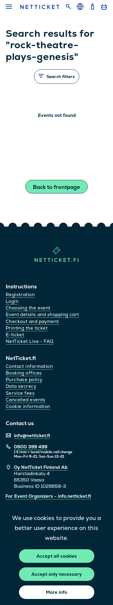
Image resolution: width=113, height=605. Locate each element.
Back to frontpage (56, 186)
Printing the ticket (27, 328)
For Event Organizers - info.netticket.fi (48, 496)
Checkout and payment (32, 321)
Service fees (20, 393)
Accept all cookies (56, 556)
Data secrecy (21, 386)
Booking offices (24, 373)
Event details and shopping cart (42, 314)
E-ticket (15, 334)
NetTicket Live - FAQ (30, 341)
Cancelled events (26, 400)
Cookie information (28, 406)
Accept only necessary (56, 574)
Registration (20, 294)
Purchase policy (24, 379)
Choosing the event (28, 308)
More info (56, 592)
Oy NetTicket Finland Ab (41, 467)
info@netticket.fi (32, 435)
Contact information (29, 366)
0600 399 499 (30, 447)
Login (12, 301)
